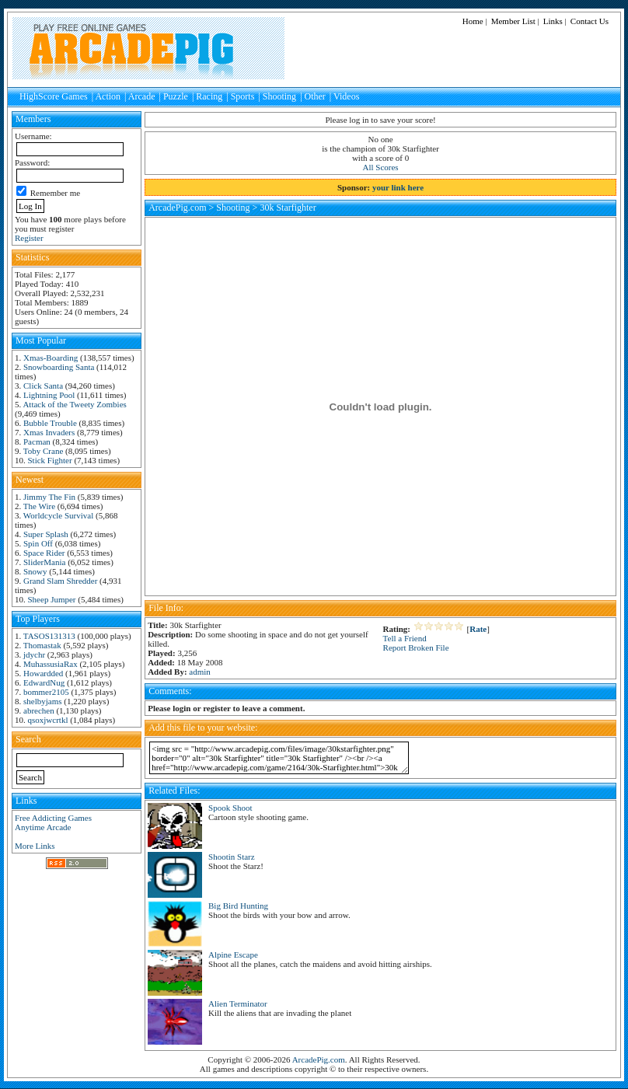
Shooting (279, 96)
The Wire (39, 506)
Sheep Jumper (52, 599)
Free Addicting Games (53, 817)
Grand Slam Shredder (60, 580)
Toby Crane (43, 450)
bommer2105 (46, 691)
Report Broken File (416, 647)
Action (107, 96)
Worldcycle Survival (58, 515)
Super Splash (45, 534)
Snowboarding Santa (58, 367)
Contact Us (589, 21)
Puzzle (175, 96)
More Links (35, 845)
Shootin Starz (231, 856)
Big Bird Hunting (238, 905)
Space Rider (44, 552)
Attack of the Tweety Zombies (74, 404)
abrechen (38, 710)
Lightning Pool (49, 395)
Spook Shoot (230, 807)
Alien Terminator (237, 1003)
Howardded (43, 673)
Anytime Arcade (43, 827)
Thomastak (42, 645)
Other (315, 96)
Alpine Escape (233, 954)
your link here (398, 187)
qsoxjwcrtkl (48, 719)
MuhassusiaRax (50, 663)
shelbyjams (42, 701)
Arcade (141, 96)
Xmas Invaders (49, 432)
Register (29, 238)
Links (553, 21)
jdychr (34, 654)
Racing (209, 96)
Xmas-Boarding (50, 357)
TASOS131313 (49, 635)
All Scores (381, 167)
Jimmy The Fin (49, 496)
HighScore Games (53, 96)
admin (200, 671)
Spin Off (38, 543)
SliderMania (44, 562)
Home (472, 21)
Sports (243, 96)
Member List (513, 21)
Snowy (35, 571)
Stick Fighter (50, 460)
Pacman (37, 441)
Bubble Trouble (50, 423)
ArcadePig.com (177, 207)
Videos (346, 96)
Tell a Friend (405, 638)
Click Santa (43, 385)
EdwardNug (44, 682)
